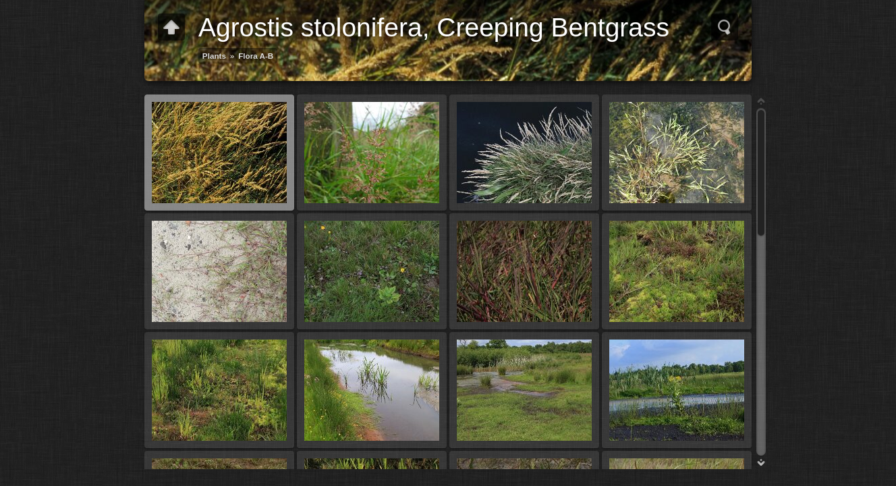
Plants (214, 55)
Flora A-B (255, 55)
